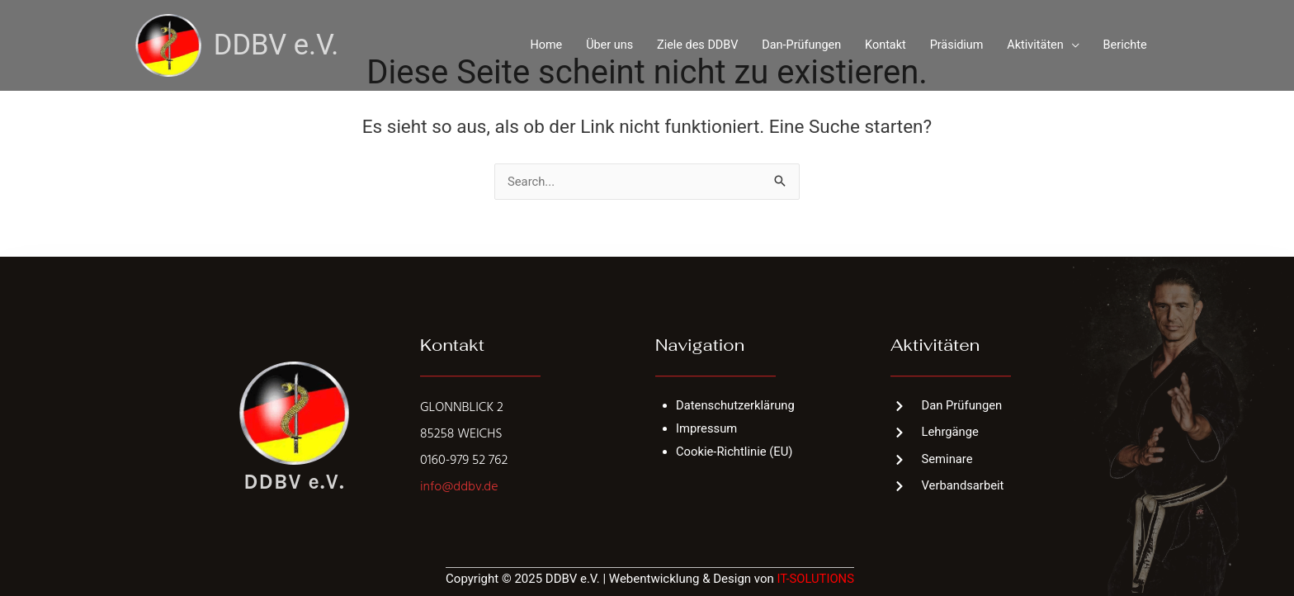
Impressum (707, 428)
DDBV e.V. (277, 43)
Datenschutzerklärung (736, 405)
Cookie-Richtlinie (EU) (735, 451)
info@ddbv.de (459, 487)
